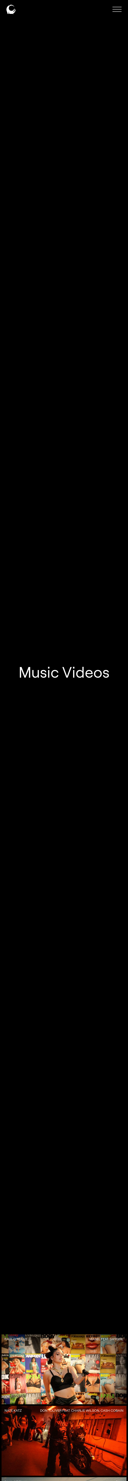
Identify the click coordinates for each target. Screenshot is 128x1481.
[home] (11, 9)
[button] (117, 9)
